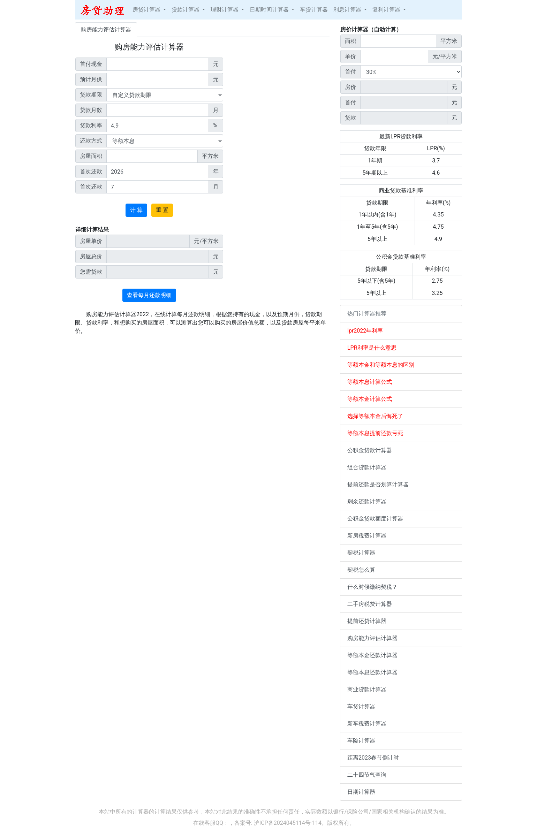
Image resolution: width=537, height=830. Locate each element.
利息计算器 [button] (348, 9)
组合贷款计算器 (366, 467)
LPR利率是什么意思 (371, 347)
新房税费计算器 (366, 535)
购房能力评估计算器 (106, 29)
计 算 (136, 210)
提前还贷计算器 (366, 621)
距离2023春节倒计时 (373, 757)
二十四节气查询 (366, 774)
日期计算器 (361, 792)
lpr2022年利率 (365, 330)
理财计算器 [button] (225, 9)
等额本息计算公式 (369, 382)
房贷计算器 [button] (147, 9)
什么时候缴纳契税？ (372, 587)
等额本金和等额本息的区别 (380, 364)
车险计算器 (361, 740)
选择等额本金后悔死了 (375, 416)
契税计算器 (361, 552)
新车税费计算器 (366, 723)
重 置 (162, 210)
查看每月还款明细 (149, 295)
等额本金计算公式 (369, 399)
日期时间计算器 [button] (270, 9)
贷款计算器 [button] (186, 9)
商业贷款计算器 (366, 689)
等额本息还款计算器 (372, 672)
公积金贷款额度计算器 (375, 518)
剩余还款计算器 (366, 501)
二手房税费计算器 (369, 604)
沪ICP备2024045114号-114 (288, 823)
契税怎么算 (361, 569)
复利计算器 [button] (387, 9)
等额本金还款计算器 (372, 655)
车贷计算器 (314, 9)
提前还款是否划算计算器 (378, 484)
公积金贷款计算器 (369, 450)
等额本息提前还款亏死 (375, 433)
